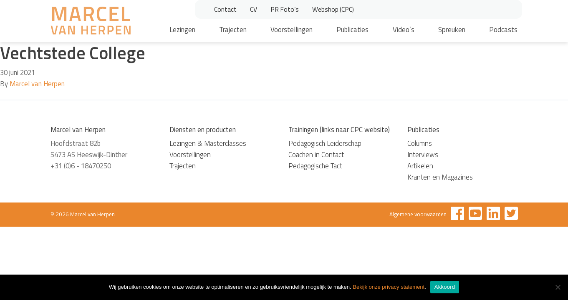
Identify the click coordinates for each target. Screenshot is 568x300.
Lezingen (182, 29)
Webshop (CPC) (333, 9)
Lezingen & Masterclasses (207, 143)
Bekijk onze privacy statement (388, 287)
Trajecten (233, 29)
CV (253, 9)
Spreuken (451, 29)
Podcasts (503, 29)
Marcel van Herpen (37, 83)
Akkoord (444, 287)
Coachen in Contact (316, 154)
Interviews (422, 154)
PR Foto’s (284, 9)
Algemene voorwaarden (418, 214)
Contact (225, 9)
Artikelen (420, 165)
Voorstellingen (291, 29)
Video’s (403, 29)
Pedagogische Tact (315, 165)
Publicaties (352, 29)
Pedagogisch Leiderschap (324, 143)
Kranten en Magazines (440, 177)
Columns (419, 143)
